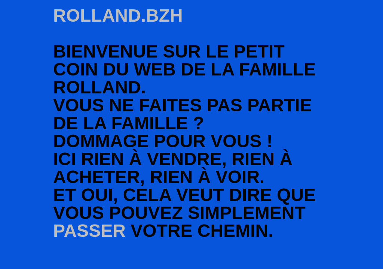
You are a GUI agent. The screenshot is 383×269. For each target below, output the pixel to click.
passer (89, 231)
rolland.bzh (118, 15)
